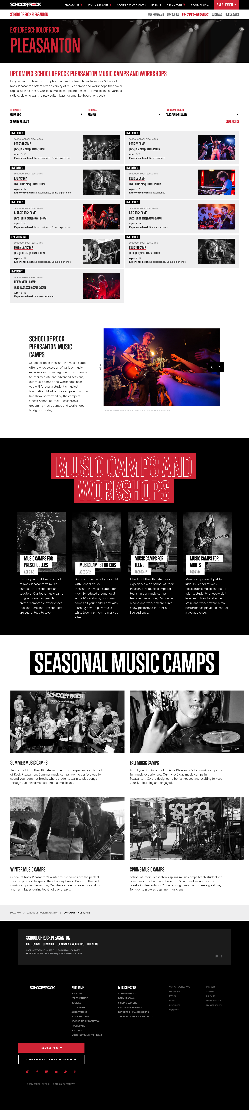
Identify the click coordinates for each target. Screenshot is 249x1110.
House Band (78, 1025)
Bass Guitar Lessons (130, 1007)
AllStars (76, 1030)
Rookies (76, 1002)
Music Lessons (127, 987)
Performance (79, 998)
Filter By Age (92, 109)
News (172, 1000)
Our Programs (156, 14)
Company (174, 1009)
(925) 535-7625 (34, 953)
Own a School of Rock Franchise (51, 1059)
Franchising (200, 4)
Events (156, 4)
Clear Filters (232, 121)
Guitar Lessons (127, 993)
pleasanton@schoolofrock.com (62, 953)
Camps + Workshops (131, 4)
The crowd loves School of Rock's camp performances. (137, 410)
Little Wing (78, 1007)
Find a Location (226, 5)
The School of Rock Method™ (135, 1016)
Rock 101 (76, 993)
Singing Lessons (127, 1002)
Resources (174, 1005)
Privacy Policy (213, 1000)
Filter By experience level (175, 109)
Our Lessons (33, 944)
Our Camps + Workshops (195, 14)
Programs (77, 987)
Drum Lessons (126, 998)
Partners (210, 987)
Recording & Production (85, 1021)
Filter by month (15, 109)
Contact (210, 996)
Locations (174, 991)
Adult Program (80, 1016)
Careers (210, 991)
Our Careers (232, 14)
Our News (217, 14)
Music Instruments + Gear (86, 1034)
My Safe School (214, 1005)
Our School (173, 14)
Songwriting (79, 1011)
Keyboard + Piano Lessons (133, 1011)
